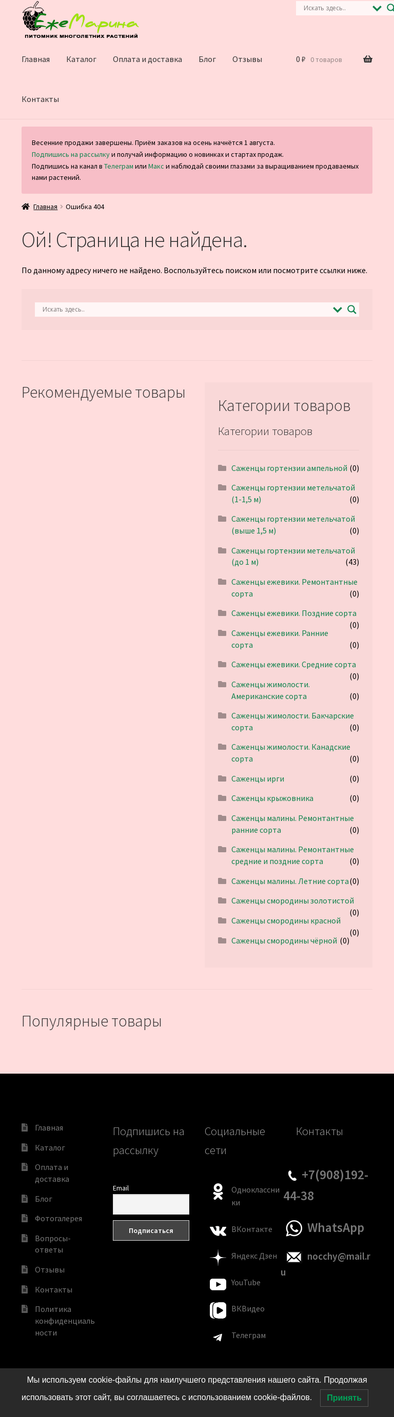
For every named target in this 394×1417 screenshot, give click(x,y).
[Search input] (335, 8)
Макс (156, 166)
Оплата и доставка (147, 59)
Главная (36, 59)
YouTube (246, 1282)
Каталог (81, 59)
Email (121, 1188)
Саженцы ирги (257, 778)
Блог (207, 59)
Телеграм (118, 166)
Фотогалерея (58, 1218)
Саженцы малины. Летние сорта (290, 881)
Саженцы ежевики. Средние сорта (293, 664)
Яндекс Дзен (254, 1255)
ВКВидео (248, 1308)
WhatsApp (335, 1227)
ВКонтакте (251, 1229)
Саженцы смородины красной (286, 920)
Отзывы (247, 59)
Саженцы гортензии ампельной (289, 468)
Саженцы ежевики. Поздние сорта (294, 613)
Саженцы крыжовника (272, 798)
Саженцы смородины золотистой (292, 900)
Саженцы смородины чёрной (284, 940)
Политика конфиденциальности (65, 1320)
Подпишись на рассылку (71, 154)
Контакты (40, 99)
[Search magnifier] (352, 309)
